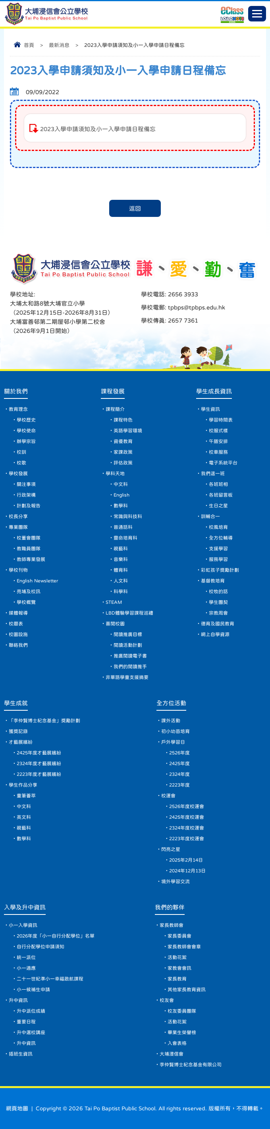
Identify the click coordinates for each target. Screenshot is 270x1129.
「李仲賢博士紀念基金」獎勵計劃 (44, 720)
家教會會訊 (179, 968)
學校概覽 (26, 602)
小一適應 (26, 968)
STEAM (114, 602)
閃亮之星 (170, 849)
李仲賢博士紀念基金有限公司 (191, 1064)
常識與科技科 (128, 516)
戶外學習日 (173, 742)
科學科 (121, 591)
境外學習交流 (175, 881)
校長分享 (18, 516)
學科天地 (115, 473)
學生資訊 (210, 409)
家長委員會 (179, 936)
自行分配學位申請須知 (40, 946)
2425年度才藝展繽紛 (39, 752)
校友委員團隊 (182, 1011)
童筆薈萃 (26, 795)
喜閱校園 (115, 623)
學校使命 (26, 430)
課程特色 (123, 420)
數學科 (121, 505)
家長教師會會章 (184, 946)
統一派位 (26, 957)
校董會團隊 (28, 538)
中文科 (121, 484)
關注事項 (26, 484)
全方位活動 (171, 703)
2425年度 (179, 763)
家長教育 (177, 978)
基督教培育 (213, 580)
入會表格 (177, 1043)
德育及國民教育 (217, 623)
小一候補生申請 (33, 989)
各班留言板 (221, 495)
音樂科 (121, 559)
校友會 (167, 1000)
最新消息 (59, 45)
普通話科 (123, 527)
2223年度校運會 (186, 838)
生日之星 (218, 505)
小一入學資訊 (23, 925)
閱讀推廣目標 (128, 634)
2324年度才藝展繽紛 (39, 763)
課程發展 (113, 391)
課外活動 (170, 720)
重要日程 (26, 1021)
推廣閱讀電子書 (130, 655)
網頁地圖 (17, 1108)
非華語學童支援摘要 (127, 677)
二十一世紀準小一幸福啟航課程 (50, 978)
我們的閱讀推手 (130, 666)
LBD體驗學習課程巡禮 (129, 613)
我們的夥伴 (170, 907)
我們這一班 (213, 473)
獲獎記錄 (18, 731)
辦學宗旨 (26, 441)
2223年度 (179, 785)
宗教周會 (218, 613)
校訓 (21, 452)
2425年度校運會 (186, 817)
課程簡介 (115, 409)
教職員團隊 (28, 548)
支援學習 (218, 548)
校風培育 (218, 527)
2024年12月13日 (187, 870)
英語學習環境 (128, 430)
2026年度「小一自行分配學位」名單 (55, 936)
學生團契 (218, 602)
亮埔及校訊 (28, 591)
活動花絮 (177, 957)
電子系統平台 (223, 462)
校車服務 (218, 452)
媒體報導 (18, 613)
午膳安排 (218, 441)
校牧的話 (218, 591)
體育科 (121, 570)
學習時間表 (221, 420)
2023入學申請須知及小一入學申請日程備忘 (98, 129)
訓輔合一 (210, 516)
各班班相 (218, 484)
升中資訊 (18, 1000)
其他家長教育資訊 (187, 989)
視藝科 (121, 548)
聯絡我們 (18, 645)
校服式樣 (218, 430)
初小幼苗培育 (175, 731)
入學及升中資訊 (25, 907)
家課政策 (123, 452)
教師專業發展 (31, 559)
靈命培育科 (125, 538)
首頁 (29, 45)
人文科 (121, 580)
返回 (135, 208)
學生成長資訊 (214, 391)
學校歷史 (26, 420)
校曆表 (16, 623)
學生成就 (16, 703)
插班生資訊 (21, 1054)
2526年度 (179, 752)
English (121, 495)
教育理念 (18, 409)
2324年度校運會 (186, 827)
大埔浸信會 (171, 1054)
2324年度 (179, 774)
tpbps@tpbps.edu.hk (195, 307)
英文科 (24, 817)
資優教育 (123, 441)
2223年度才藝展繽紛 (39, 774)
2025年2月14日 (186, 860)
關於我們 (16, 391)
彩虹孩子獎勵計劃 (220, 570)
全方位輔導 (221, 538)
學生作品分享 (23, 785)
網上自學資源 (215, 634)
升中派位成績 (31, 1011)
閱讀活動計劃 (128, 645)
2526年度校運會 (186, 806)
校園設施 (18, 634)
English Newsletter (37, 580)
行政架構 (26, 495)
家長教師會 (171, 925)
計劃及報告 (28, 505)
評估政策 (123, 462)
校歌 (21, 462)
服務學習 (218, 559)
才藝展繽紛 (21, 742)
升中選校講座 (31, 1032)
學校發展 (18, 473)
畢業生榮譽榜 (182, 1032)
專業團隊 (18, 527)
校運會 (168, 795)
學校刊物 (18, 570)
